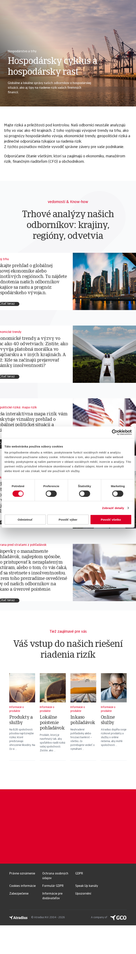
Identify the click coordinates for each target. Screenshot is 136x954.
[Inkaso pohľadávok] (83, 722)
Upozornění (83, 893)
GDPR (79, 873)
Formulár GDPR (52, 886)
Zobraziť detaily (113, 507)
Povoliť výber (68, 519)
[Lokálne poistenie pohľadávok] (53, 722)
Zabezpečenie (19, 893)
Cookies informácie (22, 886)
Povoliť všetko (111, 519)
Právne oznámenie (22, 873)
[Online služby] (114, 722)
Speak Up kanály (86, 886)
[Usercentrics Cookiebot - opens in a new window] (115, 432)
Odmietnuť (25, 519)
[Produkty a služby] (22, 722)
